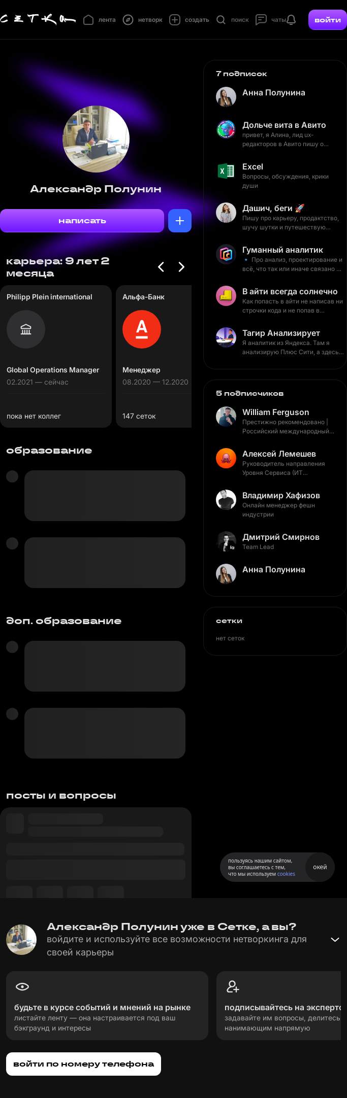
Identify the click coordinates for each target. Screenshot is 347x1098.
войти (327, 20)
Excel (252, 166)
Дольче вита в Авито (284, 125)
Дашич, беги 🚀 (273, 208)
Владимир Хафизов (281, 495)
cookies (286, 873)
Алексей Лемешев (279, 454)
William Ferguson (275, 412)
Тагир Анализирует (281, 333)
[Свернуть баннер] (335, 940)
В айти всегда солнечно (290, 291)
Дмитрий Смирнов (281, 537)
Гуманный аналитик (282, 250)
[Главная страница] (38, 20)
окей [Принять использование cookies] (320, 867)
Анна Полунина (273, 92)
